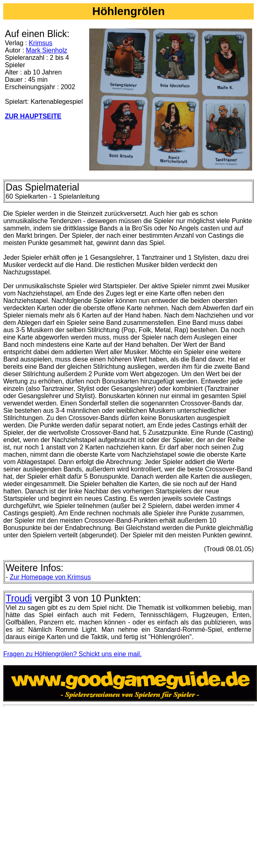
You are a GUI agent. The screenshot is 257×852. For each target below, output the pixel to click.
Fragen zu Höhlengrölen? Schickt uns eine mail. (72, 653)
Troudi (19, 598)
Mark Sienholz (46, 50)
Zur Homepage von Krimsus (50, 577)
